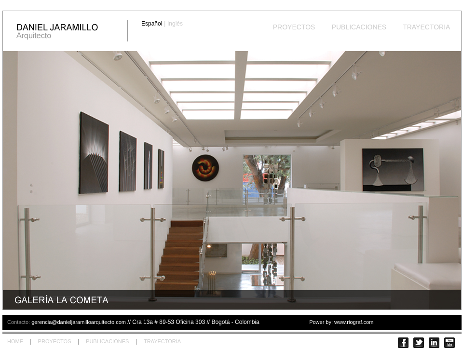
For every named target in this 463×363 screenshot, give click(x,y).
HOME (15, 341)
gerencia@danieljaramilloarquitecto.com (78, 322)
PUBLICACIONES (359, 27)
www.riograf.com (353, 322)
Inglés (175, 23)
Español (151, 23)
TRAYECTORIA (426, 27)
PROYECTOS (294, 27)
